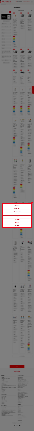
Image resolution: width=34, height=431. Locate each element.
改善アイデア (17, 225)
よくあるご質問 (17, 208)
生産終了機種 (17, 219)
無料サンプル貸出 (17, 211)
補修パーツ (17, 222)
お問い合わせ (17, 205)
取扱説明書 (17, 216)
